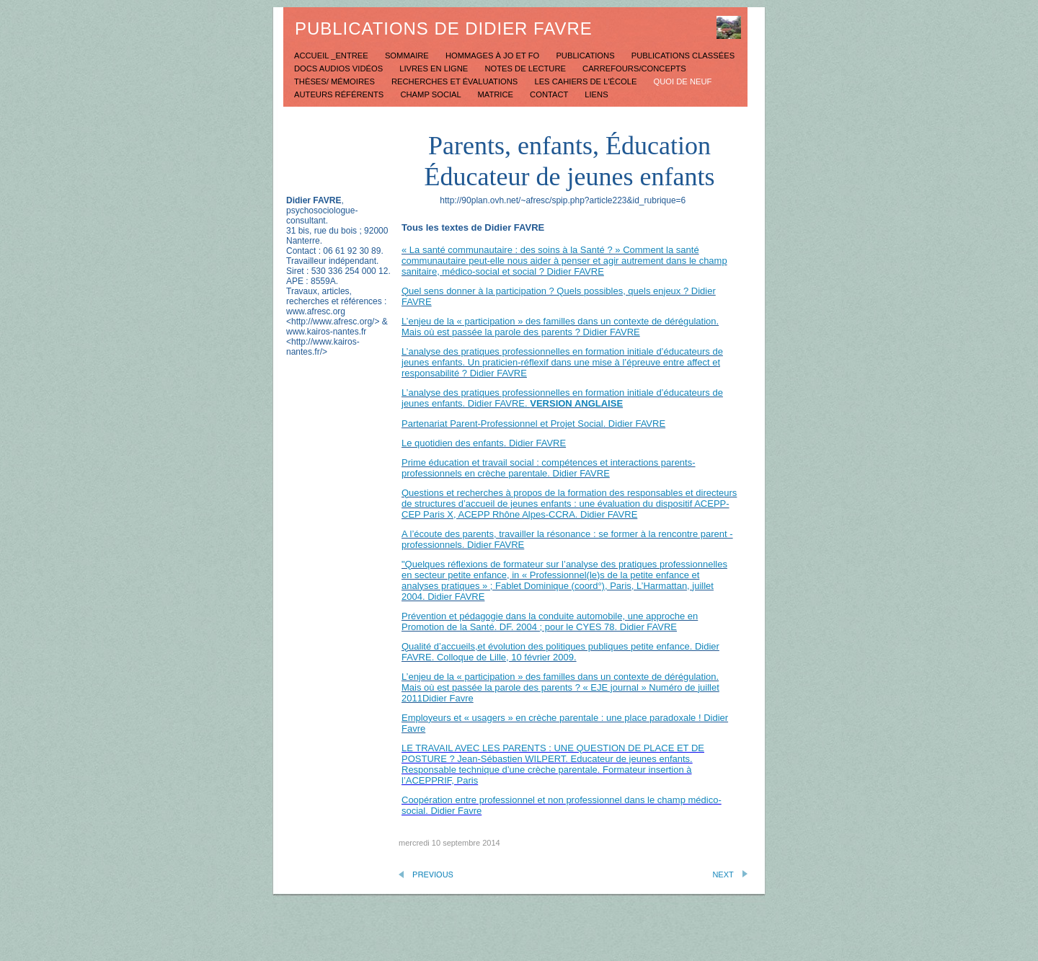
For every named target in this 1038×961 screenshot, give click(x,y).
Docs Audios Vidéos (339, 68)
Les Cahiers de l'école (586, 81)
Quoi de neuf (683, 81)
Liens (596, 94)
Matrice (496, 94)
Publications (586, 55)
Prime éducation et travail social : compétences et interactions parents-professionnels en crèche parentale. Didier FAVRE (549, 468)
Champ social (431, 94)
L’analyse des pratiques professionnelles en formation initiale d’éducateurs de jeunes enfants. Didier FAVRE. (562, 398)
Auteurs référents (340, 94)
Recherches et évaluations (455, 81)
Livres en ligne (434, 68)
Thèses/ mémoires (335, 81)
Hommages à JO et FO (493, 55)
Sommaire (408, 55)
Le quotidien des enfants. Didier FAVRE (484, 443)
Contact (550, 94)
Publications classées (683, 55)
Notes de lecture (526, 68)
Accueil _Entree (332, 55)
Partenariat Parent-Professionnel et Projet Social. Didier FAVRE (533, 423)
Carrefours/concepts (634, 68)
